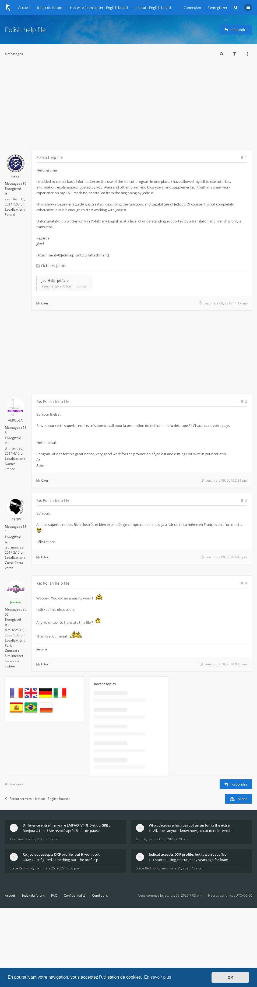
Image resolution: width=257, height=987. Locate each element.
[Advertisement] (128, 109)
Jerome (15, 602)
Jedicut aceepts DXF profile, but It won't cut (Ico (188, 854)
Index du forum (33, 895)
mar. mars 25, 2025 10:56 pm (57, 868)
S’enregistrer (217, 7)
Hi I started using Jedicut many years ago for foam (188, 859)
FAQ (54, 895)
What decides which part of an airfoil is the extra (189, 825)
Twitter (10, 666)
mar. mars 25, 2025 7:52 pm (182, 868)
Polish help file (25, 29)
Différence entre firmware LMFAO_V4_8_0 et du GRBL (66, 825)
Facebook (12, 661)
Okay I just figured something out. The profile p (60, 859)
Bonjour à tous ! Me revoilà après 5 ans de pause (61, 830)
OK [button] (230, 977)
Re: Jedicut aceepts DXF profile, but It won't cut (61, 854)
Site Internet (14, 655)
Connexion (192, 7)
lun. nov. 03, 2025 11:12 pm (38, 839)
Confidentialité (75, 895)
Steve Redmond (21, 868)
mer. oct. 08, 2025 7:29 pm (168, 839)
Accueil (10, 895)
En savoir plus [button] (157, 977)
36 (24, 183)
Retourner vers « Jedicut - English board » (38, 798)
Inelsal (15, 176)
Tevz (13, 839)
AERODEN (15, 420)
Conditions (100, 895)
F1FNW (15, 519)
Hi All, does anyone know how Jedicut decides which (190, 830)
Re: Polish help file (52, 401)
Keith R (141, 839)
